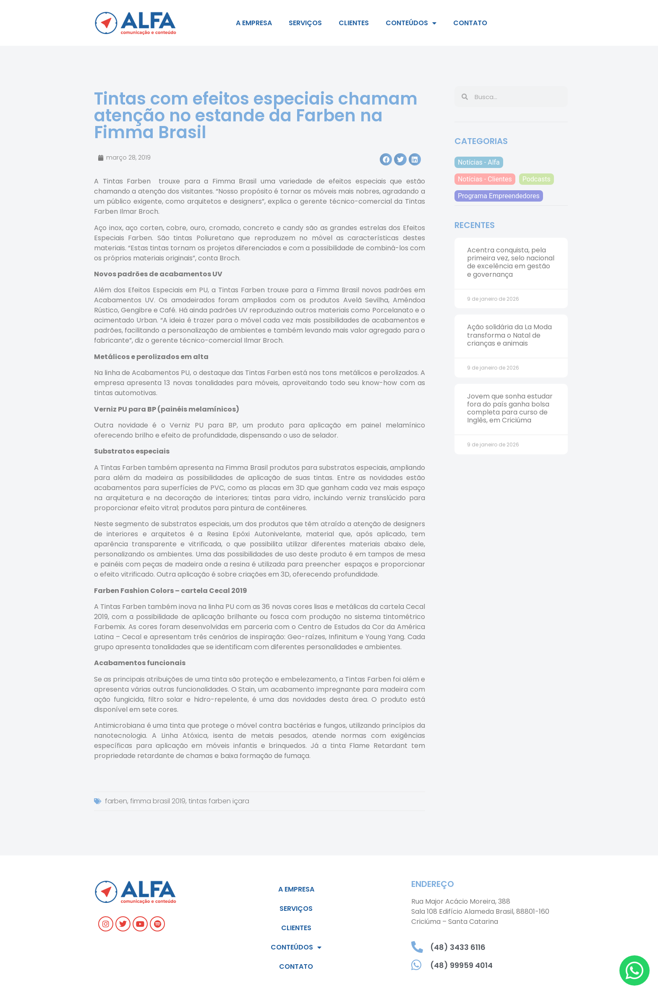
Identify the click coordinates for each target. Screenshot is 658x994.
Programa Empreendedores (499, 196)
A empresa (254, 23)
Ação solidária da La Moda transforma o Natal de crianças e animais (509, 335)
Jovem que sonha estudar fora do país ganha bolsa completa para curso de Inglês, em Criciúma (510, 408)
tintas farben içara (218, 801)
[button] (386, 159)
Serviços (305, 23)
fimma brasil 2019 (157, 801)
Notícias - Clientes (485, 179)
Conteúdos (411, 23)
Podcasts (536, 179)
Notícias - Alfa (479, 162)
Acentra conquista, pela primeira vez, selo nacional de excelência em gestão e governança (510, 262)
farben (116, 801)
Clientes (354, 23)
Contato (470, 23)
